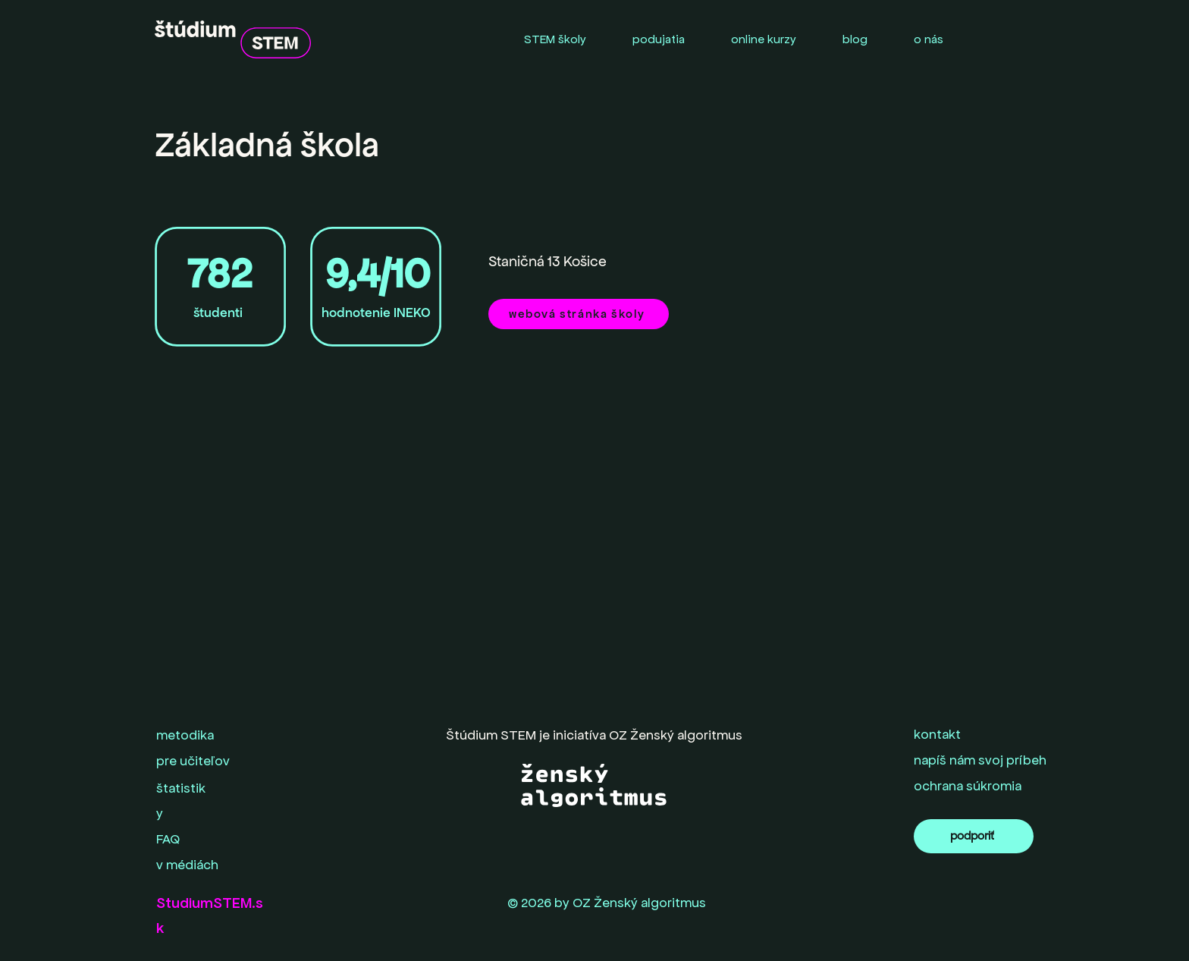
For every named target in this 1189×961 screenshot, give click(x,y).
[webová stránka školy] (578, 314)
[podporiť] (974, 836)
